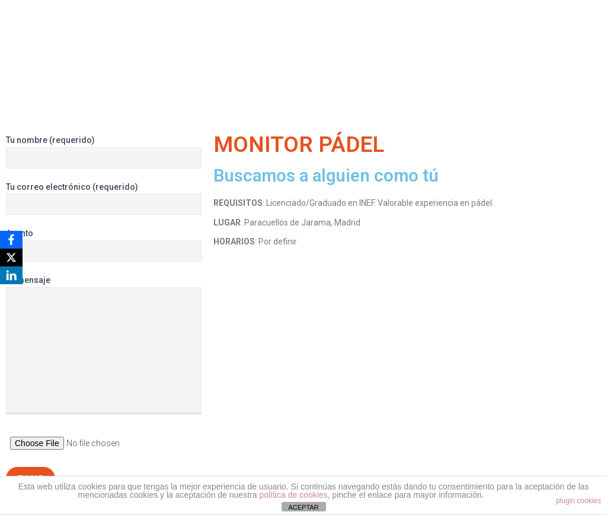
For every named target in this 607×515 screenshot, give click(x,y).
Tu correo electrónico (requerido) (104, 198)
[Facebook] (11, 240)
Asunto (104, 245)
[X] (11, 257)
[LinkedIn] (11, 275)
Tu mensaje (104, 345)
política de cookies (293, 495)
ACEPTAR (303, 507)
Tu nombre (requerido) (104, 152)
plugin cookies (578, 501)
